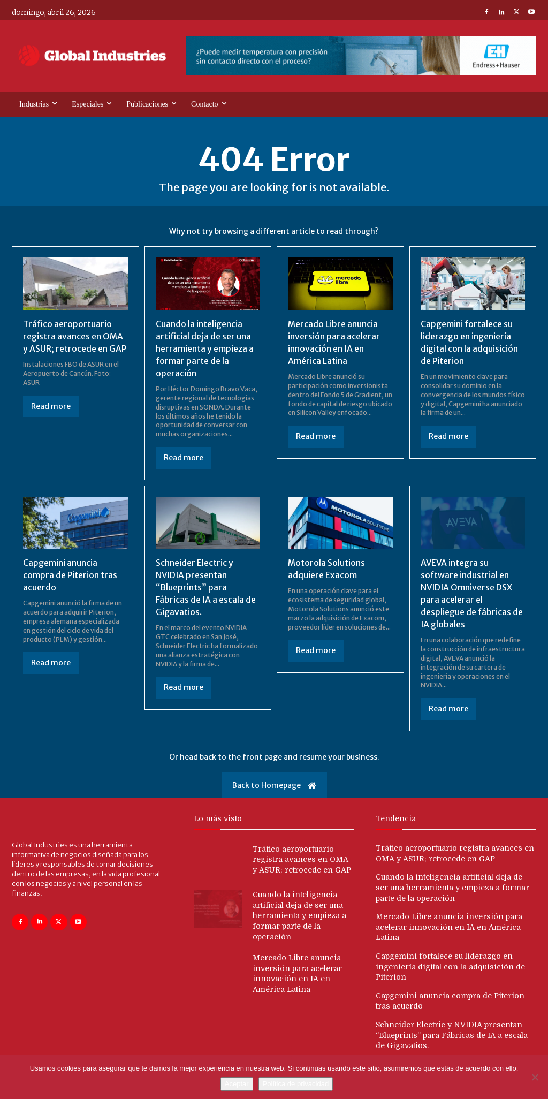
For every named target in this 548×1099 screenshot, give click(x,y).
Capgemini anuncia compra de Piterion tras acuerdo (70, 573)
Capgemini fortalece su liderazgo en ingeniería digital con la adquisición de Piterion (450, 962)
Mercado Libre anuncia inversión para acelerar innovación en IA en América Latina (449, 923)
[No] (534, 1077)
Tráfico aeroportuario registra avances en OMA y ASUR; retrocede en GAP (75, 336)
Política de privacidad (296, 1084)
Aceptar (237, 1084)
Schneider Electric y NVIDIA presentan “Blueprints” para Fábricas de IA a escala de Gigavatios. (206, 585)
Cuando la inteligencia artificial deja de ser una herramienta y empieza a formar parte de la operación (205, 348)
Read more (51, 405)
